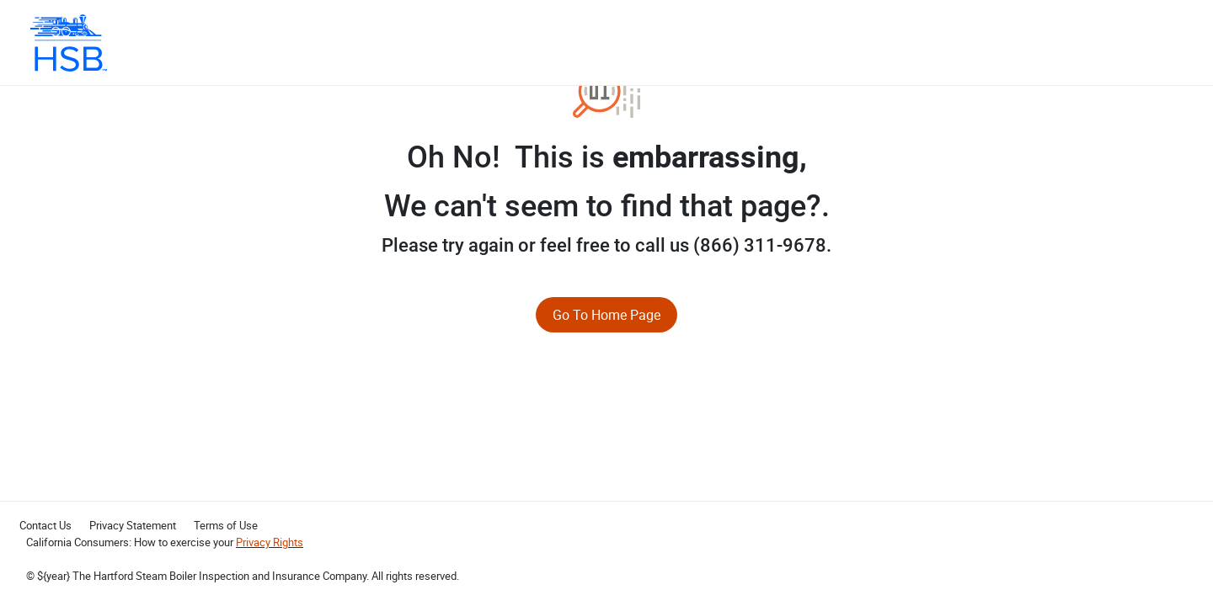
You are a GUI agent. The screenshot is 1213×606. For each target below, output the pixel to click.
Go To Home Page (606, 315)
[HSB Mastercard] (68, 43)
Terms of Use (226, 525)
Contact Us (45, 525)
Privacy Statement (132, 525)
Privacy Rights (269, 542)
